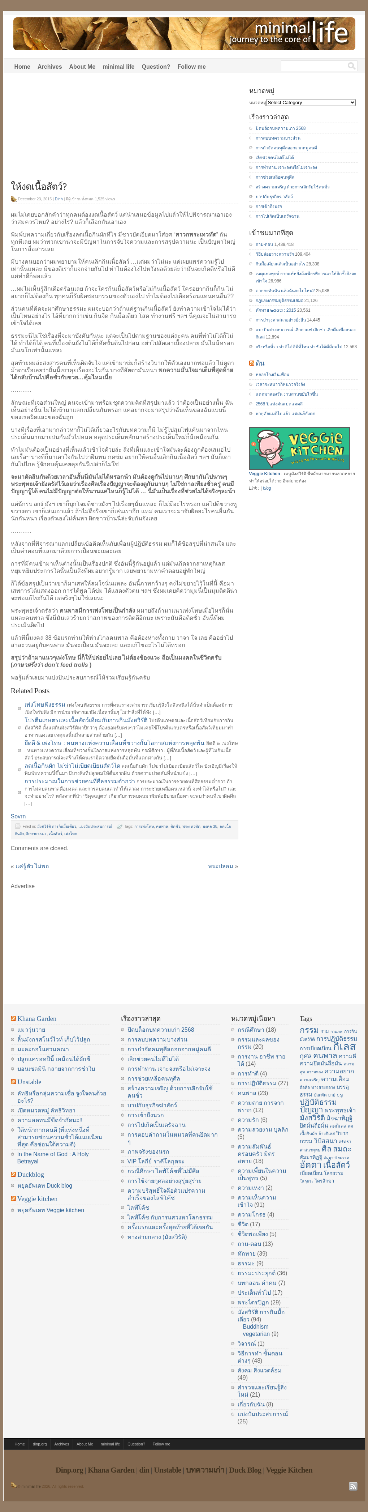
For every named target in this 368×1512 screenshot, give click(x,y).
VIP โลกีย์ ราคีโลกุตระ (156, 1161)
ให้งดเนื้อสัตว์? (39, 186)
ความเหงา (251, 1188)
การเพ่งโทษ (144, 826)
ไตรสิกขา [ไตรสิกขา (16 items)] (324, 1181)
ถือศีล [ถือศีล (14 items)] (305, 1087)
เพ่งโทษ (70, 833)
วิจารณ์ (247, 1344)
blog (267, 488)
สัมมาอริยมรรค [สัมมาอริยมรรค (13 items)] (336, 1157)
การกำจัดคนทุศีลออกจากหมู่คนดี (286, 147)
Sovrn (18, 816)
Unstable (29, 1082)
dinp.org (40, 1444)
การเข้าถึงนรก (269, 206)
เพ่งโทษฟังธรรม (45, 705)
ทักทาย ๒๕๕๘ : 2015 (276, 310)
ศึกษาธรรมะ (36, 833)
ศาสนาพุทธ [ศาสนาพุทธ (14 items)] (310, 1150)
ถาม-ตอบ (264, 244)
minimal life (118, 67)
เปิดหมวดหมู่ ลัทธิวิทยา (46, 1110)
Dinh (59, 199)
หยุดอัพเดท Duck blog (45, 1186)
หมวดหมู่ (257, 102)
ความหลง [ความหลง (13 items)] (315, 1072)
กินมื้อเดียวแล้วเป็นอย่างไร (280, 264)
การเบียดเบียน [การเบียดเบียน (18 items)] (316, 1048)
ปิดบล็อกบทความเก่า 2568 (281, 128)
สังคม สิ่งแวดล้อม (260, 1370)
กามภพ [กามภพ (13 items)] (336, 1031)
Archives (50, 67)
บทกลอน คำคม (257, 1283)
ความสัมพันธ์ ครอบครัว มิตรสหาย (256, 1153)
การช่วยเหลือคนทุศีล (275, 177)
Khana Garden (36, 1018)
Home (22, 67)
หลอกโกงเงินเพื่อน (272, 374)
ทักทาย (247, 1254)
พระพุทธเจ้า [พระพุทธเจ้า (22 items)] (340, 1110)
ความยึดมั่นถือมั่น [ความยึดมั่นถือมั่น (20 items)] (321, 1063)
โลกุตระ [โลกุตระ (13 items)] (306, 1181)
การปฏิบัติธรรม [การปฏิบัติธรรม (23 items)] (336, 1038)
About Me (82, 67)
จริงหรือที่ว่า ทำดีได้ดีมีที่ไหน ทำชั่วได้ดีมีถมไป (299, 346)
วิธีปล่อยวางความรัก (275, 254)
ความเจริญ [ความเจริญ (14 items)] (310, 1080)
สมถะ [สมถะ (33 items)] (342, 1149)
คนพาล (162, 826)
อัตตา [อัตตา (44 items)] (311, 1165)
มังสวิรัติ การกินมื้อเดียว (56, 826)
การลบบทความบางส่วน (278, 138)
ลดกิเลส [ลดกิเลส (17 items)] (338, 1126)
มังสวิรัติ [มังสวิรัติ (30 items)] (312, 1118)
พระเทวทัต (191, 826)
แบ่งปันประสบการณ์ (95, 826)
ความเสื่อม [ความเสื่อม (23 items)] (335, 1079)
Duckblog (30, 1174)
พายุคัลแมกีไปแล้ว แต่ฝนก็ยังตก (285, 413)
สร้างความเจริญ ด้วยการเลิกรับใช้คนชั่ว (293, 186)
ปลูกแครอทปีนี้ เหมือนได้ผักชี (53, 1059)
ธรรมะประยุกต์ (257, 1273)
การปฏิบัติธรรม (257, 1083)
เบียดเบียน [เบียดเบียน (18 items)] (311, 1173)
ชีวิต (243, 1224)
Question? (156, 67)
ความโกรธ (252, 1214)
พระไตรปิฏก (253, 1302)
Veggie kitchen (37, 1198)
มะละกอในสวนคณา (43, 1049)
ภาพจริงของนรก (148, 1152)
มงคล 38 (210, 826)
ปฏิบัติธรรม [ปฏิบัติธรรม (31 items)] (318, 1102)
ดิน (260, 363)
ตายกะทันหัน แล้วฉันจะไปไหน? (285, 290)
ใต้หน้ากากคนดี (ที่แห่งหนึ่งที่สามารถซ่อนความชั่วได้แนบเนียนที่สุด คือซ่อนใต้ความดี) (59, 1137)
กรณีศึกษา (251, 1030)
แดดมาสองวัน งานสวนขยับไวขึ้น (287, 394)
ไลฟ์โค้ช (138, 1208)
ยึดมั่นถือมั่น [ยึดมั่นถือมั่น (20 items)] (314, 1126)
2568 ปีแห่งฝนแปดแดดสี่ (279, 403)
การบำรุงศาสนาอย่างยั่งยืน (281, 320)
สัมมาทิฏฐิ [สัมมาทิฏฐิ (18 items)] (311, 1157)
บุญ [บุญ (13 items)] (340, 1095)
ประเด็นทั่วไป (254, 1293)
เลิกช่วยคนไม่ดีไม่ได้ (275, 157)
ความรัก (248, 1120)
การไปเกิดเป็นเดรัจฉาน (277, 216)
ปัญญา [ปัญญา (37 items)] (311, 1109)
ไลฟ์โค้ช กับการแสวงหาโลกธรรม (170, 1217)
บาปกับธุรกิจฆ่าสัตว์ (274, 196)
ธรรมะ (246, 1263)
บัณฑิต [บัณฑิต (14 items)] (320, 1095)
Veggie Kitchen (264, 473)
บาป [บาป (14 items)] (331, 1095)
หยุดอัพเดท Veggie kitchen (51, 1210)
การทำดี (248, 1073)
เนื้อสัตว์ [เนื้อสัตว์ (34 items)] (336, 1165)
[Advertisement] (124, 131)
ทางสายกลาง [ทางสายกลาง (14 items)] (323, 1087)
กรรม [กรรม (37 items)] (309, 1030)
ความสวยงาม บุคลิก (263, 1129)
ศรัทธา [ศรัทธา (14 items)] (345, 1142)
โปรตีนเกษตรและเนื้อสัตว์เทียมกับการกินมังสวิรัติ (86, 720)
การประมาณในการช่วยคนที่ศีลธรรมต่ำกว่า (80, 781)
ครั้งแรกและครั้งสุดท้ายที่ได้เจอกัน (170, 1227)
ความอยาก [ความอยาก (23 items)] (339, 1071)
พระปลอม (220, 866)
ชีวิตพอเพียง (253, 1234)
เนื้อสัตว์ (55, 833)
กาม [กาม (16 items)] (324, 1031)
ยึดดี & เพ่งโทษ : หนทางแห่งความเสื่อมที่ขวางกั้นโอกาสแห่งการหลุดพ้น (115, 743)
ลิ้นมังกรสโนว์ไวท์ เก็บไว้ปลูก (53, 1039)
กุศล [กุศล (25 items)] (306, 1056)
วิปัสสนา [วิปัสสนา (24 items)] (325, 1141)
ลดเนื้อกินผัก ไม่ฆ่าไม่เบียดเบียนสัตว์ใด (72, 766)
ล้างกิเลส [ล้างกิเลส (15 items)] (327, 1133)
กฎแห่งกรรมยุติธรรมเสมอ (279, 300)
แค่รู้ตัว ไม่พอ (32, 866)
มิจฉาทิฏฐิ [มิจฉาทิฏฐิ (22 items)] (339, 1118)
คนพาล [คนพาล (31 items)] (325, 1055)
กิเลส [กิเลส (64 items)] (344, 1046)
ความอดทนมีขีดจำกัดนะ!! (50, 1120)
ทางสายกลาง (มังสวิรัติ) (157, 1237)
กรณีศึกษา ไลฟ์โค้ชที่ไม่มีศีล (163, 1171)
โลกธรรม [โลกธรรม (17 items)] (333, 1173)
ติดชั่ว (175, 826)
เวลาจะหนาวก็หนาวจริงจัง (280, 384)
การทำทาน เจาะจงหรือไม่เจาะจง (286, 167)
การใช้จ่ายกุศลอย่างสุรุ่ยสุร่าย (164, 1181)
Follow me (192, 67)
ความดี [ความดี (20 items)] (347, 1056)
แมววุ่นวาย (31, 1030)
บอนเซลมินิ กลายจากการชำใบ (56, 1069)
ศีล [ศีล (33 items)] (327, 1149)
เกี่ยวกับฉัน (251, 1404)
